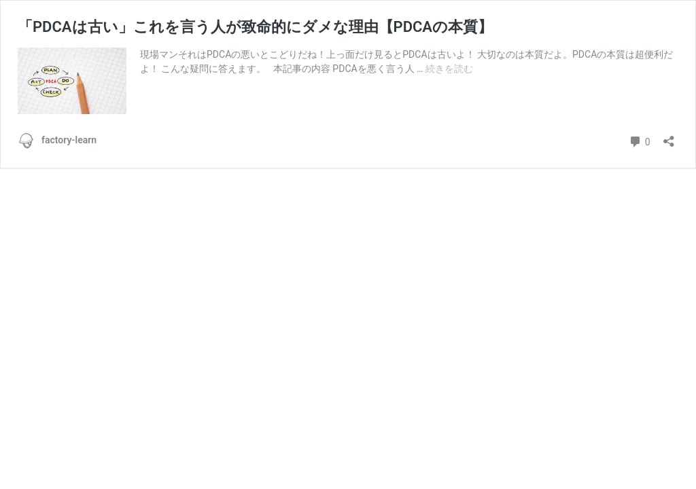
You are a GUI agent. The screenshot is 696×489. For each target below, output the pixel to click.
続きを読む (449, 68)
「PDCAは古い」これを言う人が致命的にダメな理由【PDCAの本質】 (255, 26)
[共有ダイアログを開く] (668, 136)
